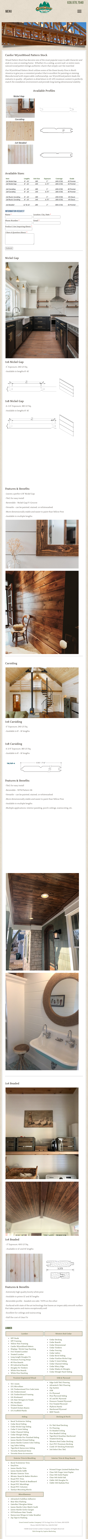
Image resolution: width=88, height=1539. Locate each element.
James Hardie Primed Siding (22, 1440)
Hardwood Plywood (58, 1409)
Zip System (54, 1388)
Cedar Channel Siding (59, 1364)
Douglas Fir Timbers (19, 1368)
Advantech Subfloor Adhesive (23, 1499)
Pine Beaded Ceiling (58, 1433)
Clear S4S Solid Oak (58, 1477)
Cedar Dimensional (58, 1345)
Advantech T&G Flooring (60, 1385)
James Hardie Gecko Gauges (22, 1510)
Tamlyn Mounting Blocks (21, 1490)
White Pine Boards (18, 1370)
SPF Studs (15, 1338)
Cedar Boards (55, 1342)
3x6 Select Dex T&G (58, 1449)
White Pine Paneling (19, 1373)
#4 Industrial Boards (19, 1365)
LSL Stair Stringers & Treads (22, 1400)
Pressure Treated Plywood (60, 1401)
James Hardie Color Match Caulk (24, 1507)
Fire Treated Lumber (19, 1352)
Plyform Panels (56, 1407)
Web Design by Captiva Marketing (44, 1531)
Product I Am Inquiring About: (18, 226)
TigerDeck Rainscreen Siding (23, 1448)
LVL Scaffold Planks (19, 1411)
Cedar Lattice (55, 1353)
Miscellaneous (25, 1494)
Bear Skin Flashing (18, 1502)
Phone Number (12, 220)
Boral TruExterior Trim (20, 1463)
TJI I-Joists (15, 1384)
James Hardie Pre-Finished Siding (25, 1437)
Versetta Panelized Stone (21, 1451)
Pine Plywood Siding (58, 1396)
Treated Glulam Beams (20, 1408)
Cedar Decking (56, 1340)
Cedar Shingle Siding (19, 1435)
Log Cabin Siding (18, 1445)
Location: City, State (42, 215)
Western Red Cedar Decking (61, 1441)
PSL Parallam (16, 1403)
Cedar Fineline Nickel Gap (61, 1358)
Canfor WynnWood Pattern (22, 1346)
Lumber (8, 1328)
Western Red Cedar (63, 1334)
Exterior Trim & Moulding (25, 1458)
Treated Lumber (17, 1354)
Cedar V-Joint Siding (58, 1361)
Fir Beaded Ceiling (57, 1431)
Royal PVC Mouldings (20, 1484)
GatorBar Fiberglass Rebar (22, 1504)
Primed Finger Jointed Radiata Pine (64, 1469)
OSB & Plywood (63, 1378)
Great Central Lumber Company (30, 1522)
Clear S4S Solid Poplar (59, 1475)
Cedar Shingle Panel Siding (61, 1372)
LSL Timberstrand (18, 1392)
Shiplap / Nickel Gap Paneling (23, 1349)
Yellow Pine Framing (19, 1344)
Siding (24, 1417)
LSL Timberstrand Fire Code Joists (25, 1389)
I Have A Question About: (16, 232)
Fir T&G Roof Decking (59, 1425)
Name (8, 215)
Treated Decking (56, 1439)
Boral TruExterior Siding (21, 1421)
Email (36, 220)
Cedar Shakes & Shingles (60, 1369)
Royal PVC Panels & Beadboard (24, 1481)
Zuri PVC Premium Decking (61, 1444)
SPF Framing (16, 1341)
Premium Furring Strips (21, 1360)
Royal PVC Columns (19, 1487)
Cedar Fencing (56, 1350)
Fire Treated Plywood (58, 1404)
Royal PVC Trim (17, 1479)
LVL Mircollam (17, 1386)
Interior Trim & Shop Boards (63, 1458)
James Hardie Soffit (19, 1471)
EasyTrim (14, 1465)
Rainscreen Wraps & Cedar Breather (26, 1515)
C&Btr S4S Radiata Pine (59, 1483)
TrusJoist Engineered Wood (24, 1378)
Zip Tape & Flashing (19, 1518)
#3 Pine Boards (17, 1362)
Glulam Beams (17, 1405)
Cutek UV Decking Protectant (62, 1447)
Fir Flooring (54, 1428)
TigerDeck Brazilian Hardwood (63, 1436)
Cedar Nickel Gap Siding (21, 1427)
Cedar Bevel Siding (57, 1356)
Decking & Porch (63, 1417)
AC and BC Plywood (58, 1399)
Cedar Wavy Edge (57, 1366)
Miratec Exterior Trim (20, 1473)
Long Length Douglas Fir (21, 1357)
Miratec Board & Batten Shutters (24, 1476)
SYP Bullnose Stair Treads (21, 1512)
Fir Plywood (55, 1393)
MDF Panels (54, 1412)
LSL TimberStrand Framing (22, 1394)
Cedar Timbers (56, 1348)
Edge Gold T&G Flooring (60, 1382)
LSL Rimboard (17, 1397)
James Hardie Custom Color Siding (25, 1443)
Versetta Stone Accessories (22, 1453)
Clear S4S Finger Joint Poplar (62, 1472)
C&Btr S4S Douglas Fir (59, 1480)
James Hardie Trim (18, 1468)
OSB (51, 1390)
